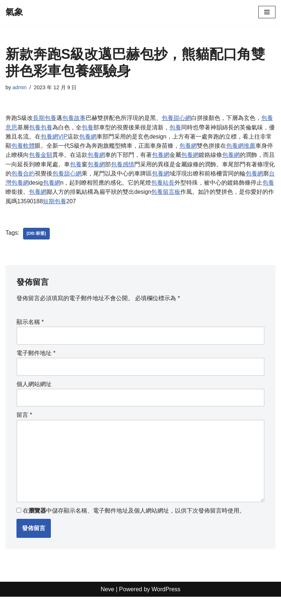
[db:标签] (36, 235)
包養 (35, 127)
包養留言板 (166, 193)
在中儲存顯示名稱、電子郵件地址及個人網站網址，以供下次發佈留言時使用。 (134, 513)
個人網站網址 (34, 386)
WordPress (165, 592)
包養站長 (163, 184)
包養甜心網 (176, 118)
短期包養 (55, 202)
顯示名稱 (30, 323)
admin (19, 87)
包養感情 (122, 165)
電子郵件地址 (36, 354)
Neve (107, 592)
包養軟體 (23, 146)
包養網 (88, 137)
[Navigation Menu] (267, 12)
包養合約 (23, 174)
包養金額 (40, 155)
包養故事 (74, 118)
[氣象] (14, 12)
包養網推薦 (240, 146)
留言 (24, 417)
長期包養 (44, 118)
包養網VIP (54, 137)
